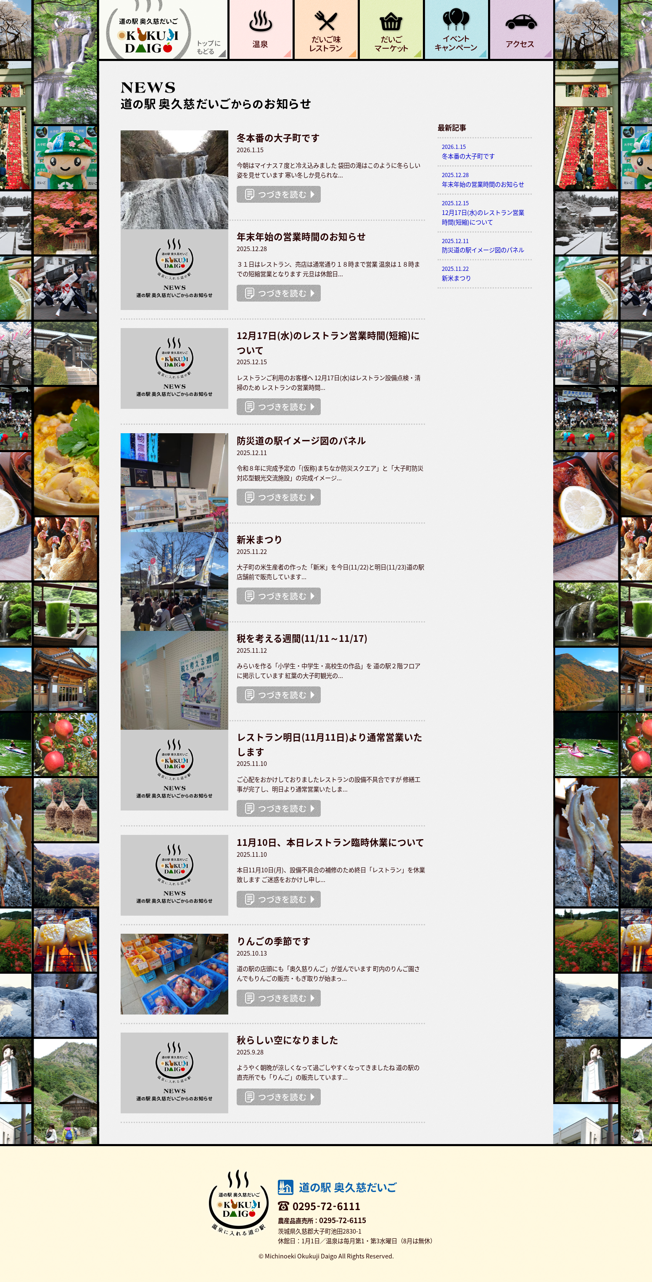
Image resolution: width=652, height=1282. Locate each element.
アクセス (521, 29)
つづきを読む (279, 194)
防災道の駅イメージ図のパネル (485, 246)
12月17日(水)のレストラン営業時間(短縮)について (485, 213)
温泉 (261, 29)
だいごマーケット (391, 29)
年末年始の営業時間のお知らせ (485, 180)
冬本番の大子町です (485, 152)
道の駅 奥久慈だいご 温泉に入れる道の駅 (163, 29)
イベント (456, 29)
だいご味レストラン (326, 29)
